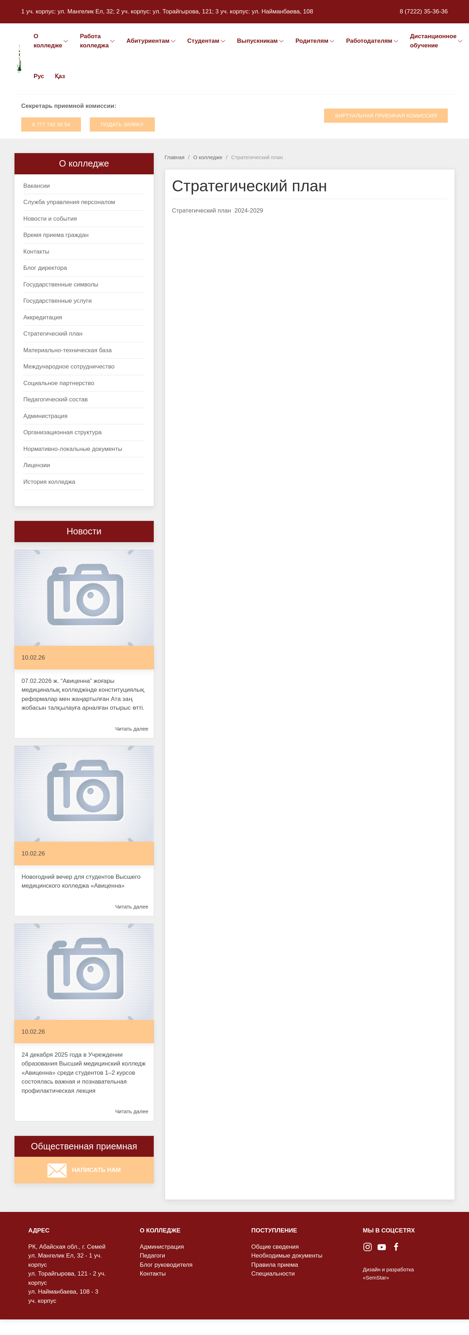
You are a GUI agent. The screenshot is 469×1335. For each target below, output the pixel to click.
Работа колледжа (98, 41)
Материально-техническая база (67, 350)
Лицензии (36, 465)
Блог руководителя (166, 1264)
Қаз (60, 76)
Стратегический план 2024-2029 (217, 210)
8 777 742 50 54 (51, 124)
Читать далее (131, 729)
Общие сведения (275, 1246)
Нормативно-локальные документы (72, 449)
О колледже (51, 41)
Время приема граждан (56, 235)
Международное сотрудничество (69, 366)
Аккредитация (42, 317)
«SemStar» (376, 1278)
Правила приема (274, 1264)
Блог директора (45, 268)
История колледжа (49, 481)
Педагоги (152, 1255)
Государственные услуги (57, 300)
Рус (39, 76)
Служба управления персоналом (69, 202)
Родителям (315, 41)
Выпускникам (261, 41)
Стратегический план (52, 333)
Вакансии (36, 185)
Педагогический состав (55, 399)
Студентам (207, 41)
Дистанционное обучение (437, 41)
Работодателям (372, 41)
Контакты (36, 251)
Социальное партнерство (58, 383)
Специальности (273, 1273)
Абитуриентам (152, 41)
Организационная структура (62, 432)
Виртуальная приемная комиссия (386, 115)
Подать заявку (122, 124)
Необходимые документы (286, 1255)
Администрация (45, 416)
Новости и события (50, 218)
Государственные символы (60, 284)
